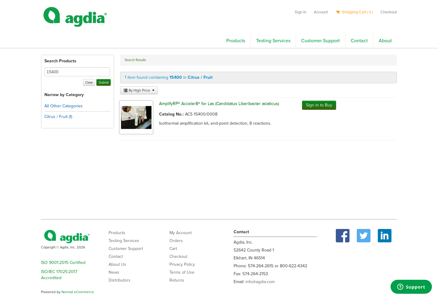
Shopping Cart (354, 12)
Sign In (300, 12)
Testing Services (273, 41)
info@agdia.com (260, 281)
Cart (173, 248)
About (385, 41)
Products (235, 41)
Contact (359, 41)
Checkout (389, 12)
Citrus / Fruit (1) (58, 116)
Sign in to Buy (319, 105)
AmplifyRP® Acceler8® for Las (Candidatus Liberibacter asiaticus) (219, 103)
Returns (176, 280)
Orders (176, 240)
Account (321, 12)
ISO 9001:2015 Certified (63, 262)
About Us (117, 264)
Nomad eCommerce (77, 292)
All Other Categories (63, 106)
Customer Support (320, 41)
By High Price (139, 90)
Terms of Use (181, 272)
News (114, 272)
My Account (180, 232)
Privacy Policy (182, 264)
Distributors (119, 280)
